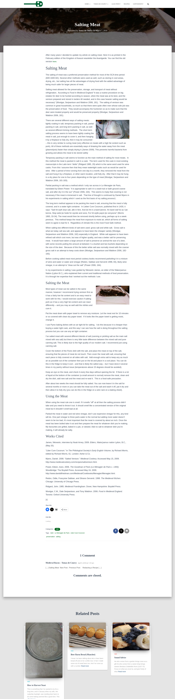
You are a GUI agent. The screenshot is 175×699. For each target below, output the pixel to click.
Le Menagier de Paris (62, 533)
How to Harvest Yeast (36, 685)
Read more (85, 666)
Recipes (127, 4)
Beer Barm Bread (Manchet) (83, 654)
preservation (50, 537)
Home (87, 4)
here (55, 61)
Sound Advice (120, 657)
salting (58, 537)
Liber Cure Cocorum (78, 533)
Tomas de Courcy (101, 4)
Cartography (138, 4)
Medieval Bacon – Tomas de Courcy (61, 563)
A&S (57, 529)
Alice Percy (116, 4)
